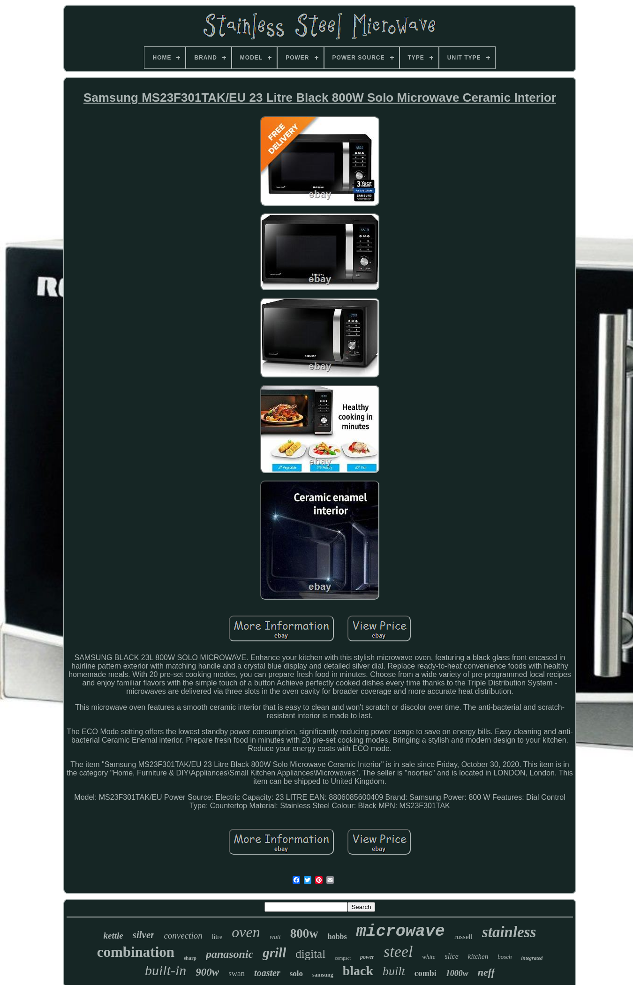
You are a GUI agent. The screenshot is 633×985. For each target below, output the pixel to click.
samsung (322, 974)
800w (304, 933)
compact (343, 958)
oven (246, 932)
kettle (113, 935)
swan (236, 973)
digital (310, 953)
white (428, 956)
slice (452, 956)
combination (135, 952)
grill (274, 952)
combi (425, 973)
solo (296, 973)
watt (275, 936)
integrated (532, 958)
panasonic (229, 954)
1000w (457, 973)
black (358, 970)
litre (217, 936)
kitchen (478, 956)
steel (398, 951)
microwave (400, 931)
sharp (190, 958)
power (367, 957)
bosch (504, 956)
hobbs (337, 936)
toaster (267, 973)
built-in (165, 970)
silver (144, 934)
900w (207, 972)
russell (463, 936)
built (394, 971)
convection (183, 935)
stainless (509, 932)
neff (486, 972)
